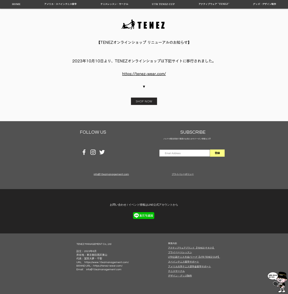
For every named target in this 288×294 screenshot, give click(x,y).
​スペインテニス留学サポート (183, 261)
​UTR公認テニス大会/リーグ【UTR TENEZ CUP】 (194, 257)
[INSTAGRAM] (93, 152)
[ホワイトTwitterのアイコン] (102, 152)
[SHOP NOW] (144, 101)
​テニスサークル (176, 271)
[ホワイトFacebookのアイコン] (84, 152)
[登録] (217, 153)
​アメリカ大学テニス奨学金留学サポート (189, 266)
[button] (61, 4)
